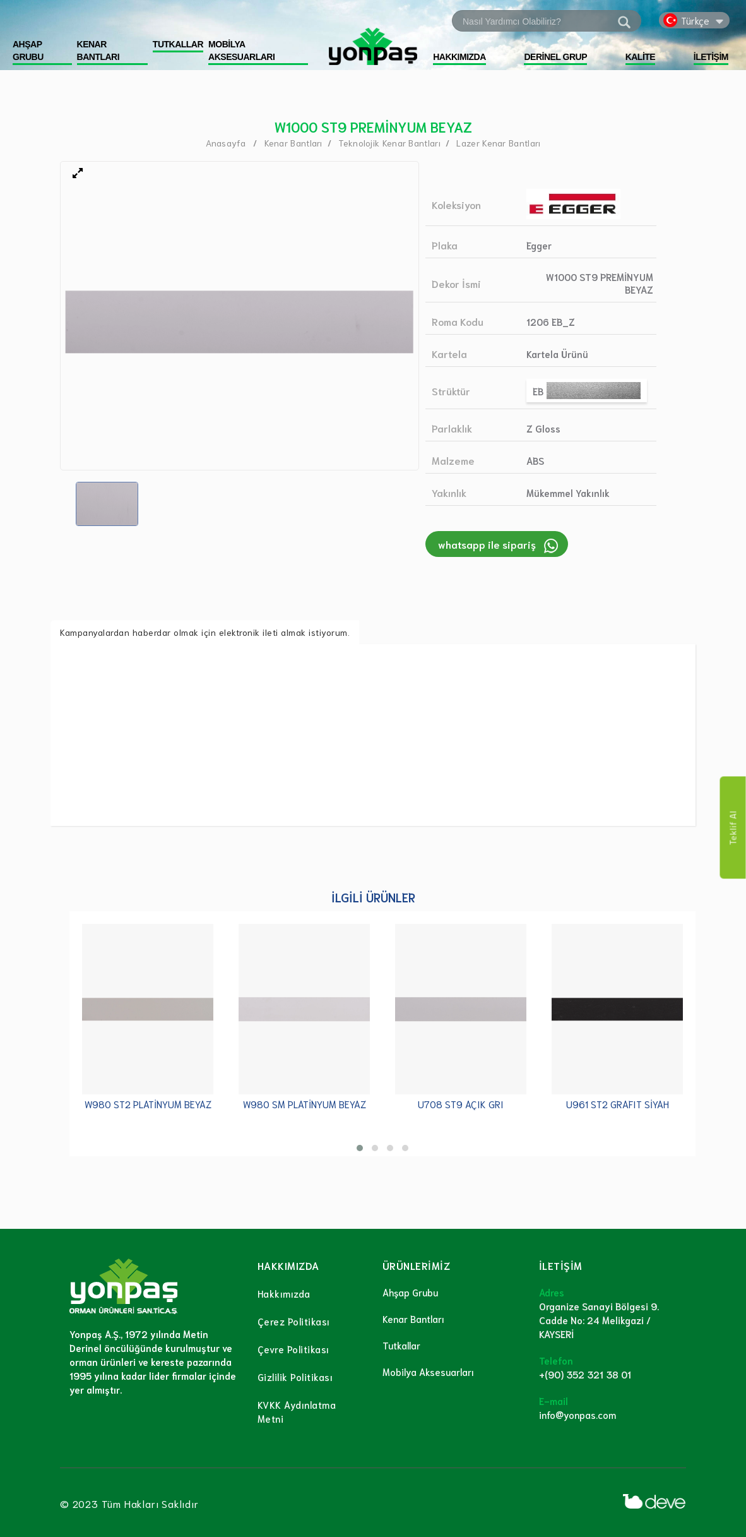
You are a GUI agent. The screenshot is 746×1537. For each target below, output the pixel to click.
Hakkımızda (284, 1293)
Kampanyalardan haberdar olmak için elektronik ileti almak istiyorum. (205, 632)
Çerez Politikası (294, 1321)
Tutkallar (401, 1345)
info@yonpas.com (577, 1414)
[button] (359, 1148)
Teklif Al (733, 827)
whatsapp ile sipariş (487, 544)
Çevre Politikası (293, 1349)
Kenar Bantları (413, 1318)
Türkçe (695, 20)
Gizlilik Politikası (295, 1376)
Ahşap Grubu (410, 1292)
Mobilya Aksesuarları (428, 1371)
